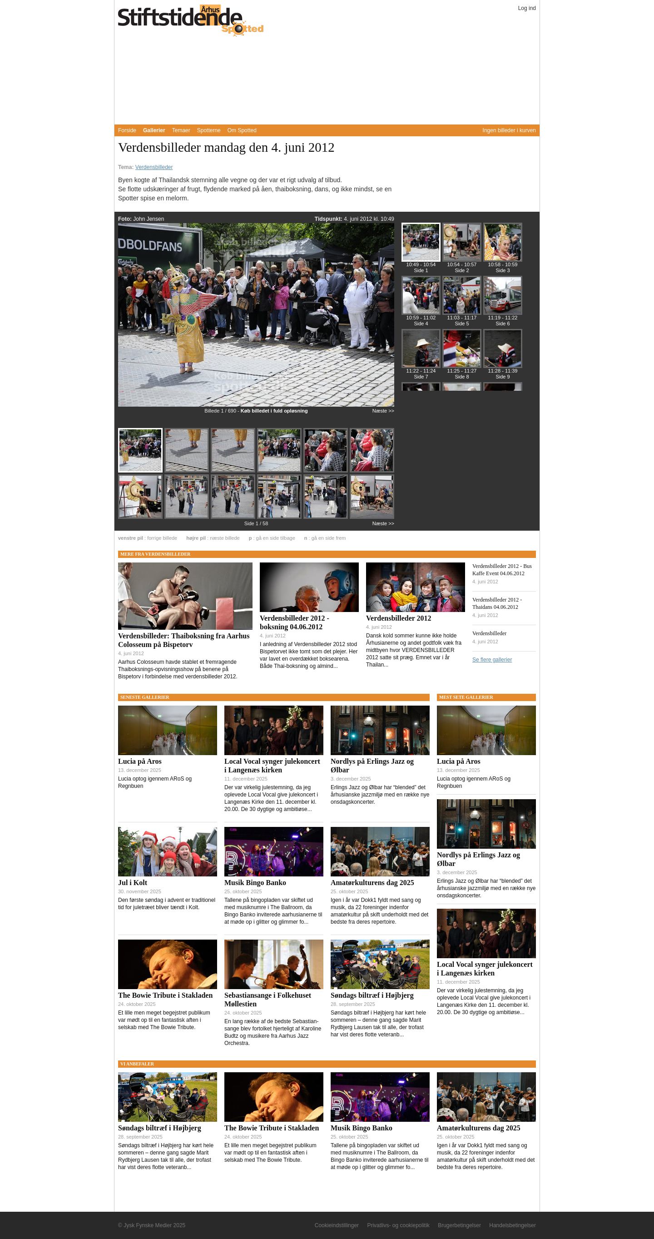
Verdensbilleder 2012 (398, 618)
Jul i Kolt (132, 882)
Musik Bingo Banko (255, 882)
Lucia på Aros (140, 761)
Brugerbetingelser (459, 1225)
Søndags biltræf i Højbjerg (372, 995)
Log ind (527, 8)
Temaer (181, 130)
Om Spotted (242, 130)
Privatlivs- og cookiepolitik (398, 1225)
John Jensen (148, 219)
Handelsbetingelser (512, 1225)
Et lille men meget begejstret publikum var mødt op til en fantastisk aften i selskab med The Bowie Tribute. (164, 1020)
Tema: (126, 167)
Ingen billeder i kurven (509, 130)
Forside (127, 130)
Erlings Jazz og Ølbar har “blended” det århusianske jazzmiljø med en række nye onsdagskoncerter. (380, 794)
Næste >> (383, 410)
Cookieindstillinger (337, 1225)
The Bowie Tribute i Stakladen (165, 995)
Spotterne (209, 130)
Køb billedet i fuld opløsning (274, 410)
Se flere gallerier (492, 660)
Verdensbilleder (154, 167)
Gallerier (154, 130)
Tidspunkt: (329, 219)
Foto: (125, 219)
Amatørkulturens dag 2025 (372, 882)
